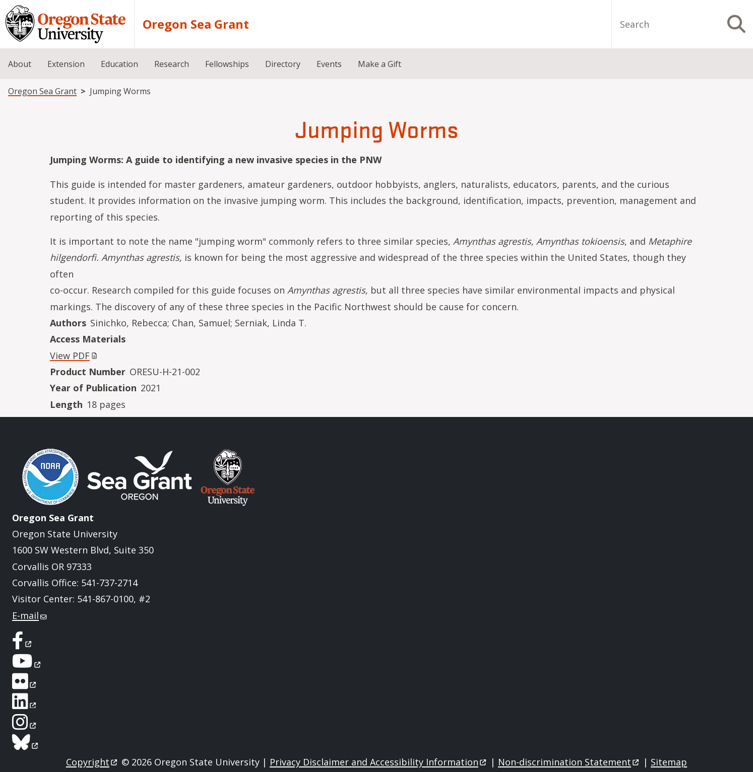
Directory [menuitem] (282, 63)
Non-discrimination (569, 762)
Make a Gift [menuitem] (379, 63)
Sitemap (669, 762)
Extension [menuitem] (66, 63)
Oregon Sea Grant (196, 24)
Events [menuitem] (329, 63)
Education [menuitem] (119, 63)
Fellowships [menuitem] (227, 63)
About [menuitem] (19, 63)
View (74, 355)
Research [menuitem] (171, 63)
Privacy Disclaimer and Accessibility (379, 762)
